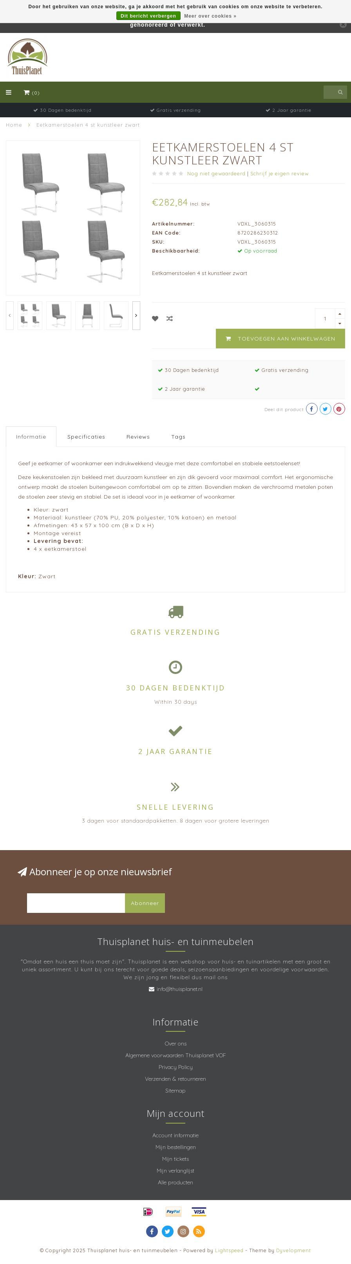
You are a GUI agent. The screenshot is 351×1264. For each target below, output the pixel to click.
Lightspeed (229, 1250)
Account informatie (175, 1135)
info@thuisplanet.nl (180, 989)
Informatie (31, 436)
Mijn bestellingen (176, 1147)
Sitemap (175, 1090)
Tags (178, 436)
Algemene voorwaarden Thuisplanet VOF (175, 1055)
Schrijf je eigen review (279, 173)
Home (14, 125)
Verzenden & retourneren (175, 1078)
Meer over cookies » (210, 16)
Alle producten (175, 1182)
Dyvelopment (293, 1250)
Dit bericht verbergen (148, 16)
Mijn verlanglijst (175, 1170)
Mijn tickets (175, 1158)
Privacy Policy (176, 1067)
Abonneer (145, 903)
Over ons (175, 1043)
